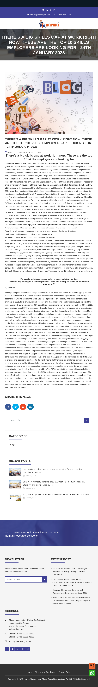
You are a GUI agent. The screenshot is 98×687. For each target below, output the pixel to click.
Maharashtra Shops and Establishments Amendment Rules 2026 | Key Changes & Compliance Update (71, 601)
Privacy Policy (65, 672)
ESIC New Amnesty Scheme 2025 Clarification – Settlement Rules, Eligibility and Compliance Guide (54, 483)
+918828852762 (64, 14)
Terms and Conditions (45, 672)
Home (29, 672)
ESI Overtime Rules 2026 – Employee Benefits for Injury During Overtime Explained (52, 470)
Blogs (9, 152)
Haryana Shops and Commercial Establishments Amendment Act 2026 (56, 494)
